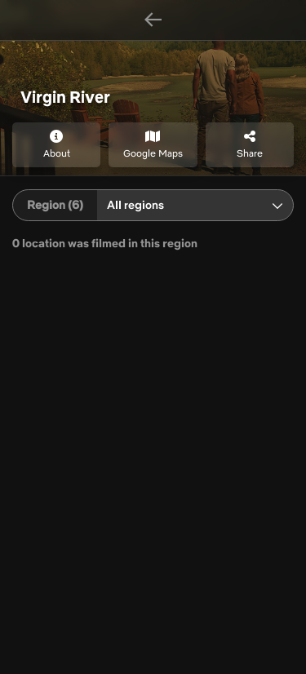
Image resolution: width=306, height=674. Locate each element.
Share (250, 144)
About (56, 144)
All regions (135, 204)
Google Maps (153, 144)
